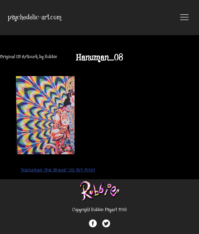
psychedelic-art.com (35, 17)
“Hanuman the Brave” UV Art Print (57, 170)
